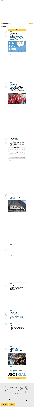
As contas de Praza (16, 394)
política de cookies (12, 400)
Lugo (26, 388)
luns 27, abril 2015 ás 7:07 (13, 312)
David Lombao (12, 34)
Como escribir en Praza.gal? (17, 390)
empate (16, 350)
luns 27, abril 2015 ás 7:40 (13, 138)
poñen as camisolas (13, 87)
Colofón (11, 391)
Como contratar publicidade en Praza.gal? (17, 387)
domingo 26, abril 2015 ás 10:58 (14, 368)
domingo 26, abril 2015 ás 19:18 (14, 325)
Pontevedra (26, 390)
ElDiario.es (13, 198)
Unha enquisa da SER (13, 140)
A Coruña (26, 386)
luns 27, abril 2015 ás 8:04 (13, 33)
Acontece (21, 391)
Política (21, 387)
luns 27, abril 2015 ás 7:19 (13, 192)
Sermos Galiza (15, 370)
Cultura (21, 392)
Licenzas (11, 390)
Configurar (5, 404)
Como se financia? (16, 392)
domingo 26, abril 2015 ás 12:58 (14, 348)
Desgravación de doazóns (17, 395)
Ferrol (26, 387)
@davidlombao (16, 34)
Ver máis (17, 378)
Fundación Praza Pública (11, 388)
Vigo (25, 392)
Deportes (21, 388)
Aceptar (11, 404)
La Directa (15, 289)
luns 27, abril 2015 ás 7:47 (13, 84)
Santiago (26, 391)
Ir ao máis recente (17, 29)
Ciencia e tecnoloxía (21, 390)
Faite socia (30, 23)
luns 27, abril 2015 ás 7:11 (13, 285)
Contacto (11, 389)
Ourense (26, 389)
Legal (10, 392)
